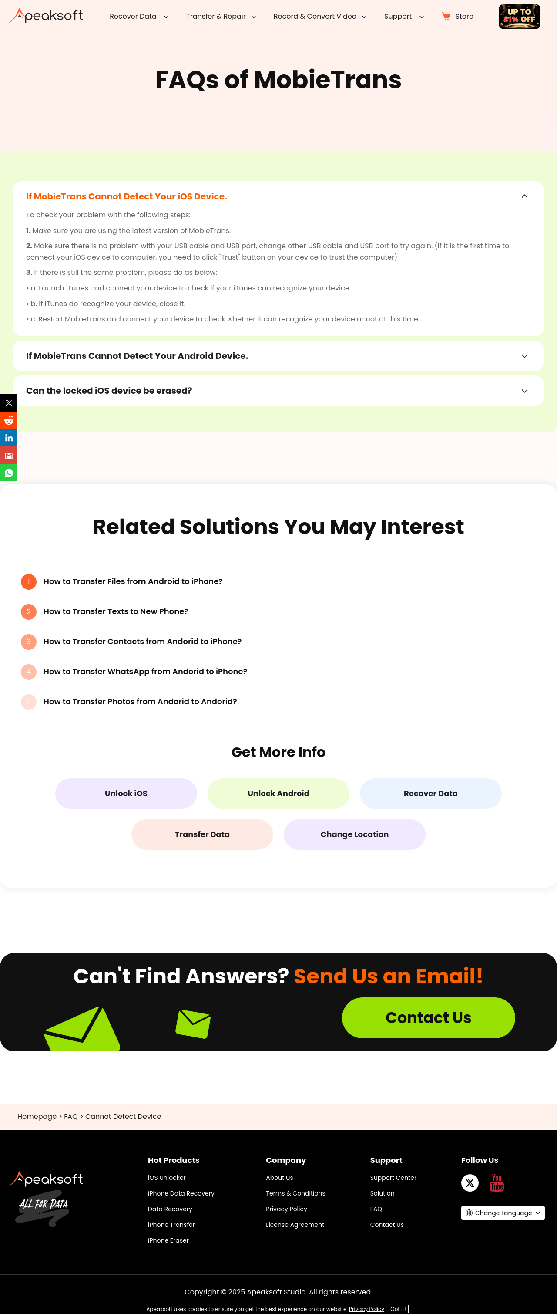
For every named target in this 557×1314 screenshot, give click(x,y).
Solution (382, 1193)
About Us (279, 1177)
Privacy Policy (286, 1209)
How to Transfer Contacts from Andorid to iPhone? (143, 641)
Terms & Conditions (295, 1193)
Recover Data (431, 793)
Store (464, 16)
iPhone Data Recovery (181, 1193)
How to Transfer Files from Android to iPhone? (133, 581)
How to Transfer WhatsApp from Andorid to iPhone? (145, 671)
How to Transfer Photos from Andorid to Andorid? (140, 701)
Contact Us (429, 1017)
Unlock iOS (126, 793)
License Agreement (295, 1224)
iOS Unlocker (167, 1177)
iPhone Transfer (171, 1224)
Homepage (37, 1116)
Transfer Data (202, 834)
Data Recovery (170, 1209)
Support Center (393, 1177)
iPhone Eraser (168, 1240)
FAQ (70, 1116)
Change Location (355, 834)
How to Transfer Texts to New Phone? (116, 611)
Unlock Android (278, 793)
